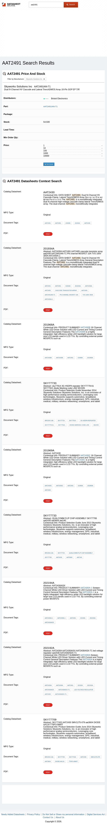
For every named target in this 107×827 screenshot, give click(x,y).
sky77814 (72, 420)
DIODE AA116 (59, 761)
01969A (80, 485)
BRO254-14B (49, 420)
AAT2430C (85, 455)
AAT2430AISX (49, 622)
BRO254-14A (49, 757)
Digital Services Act (96, 814)
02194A (82, 618)
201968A (90, 357)
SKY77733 (61, 420)
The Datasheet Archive (11, 4)
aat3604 (69, 557)
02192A (80, 685)
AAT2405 (48, 290)
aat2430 (84, 290)
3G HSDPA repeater (88, 420)
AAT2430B (85, 327)
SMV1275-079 (95, 757)
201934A (78, 286)
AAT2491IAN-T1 (50, 106)
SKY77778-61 (49, 425)
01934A (77, 223)
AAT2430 (87, 223)
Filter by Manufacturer (15, 79)
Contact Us (48, 817)
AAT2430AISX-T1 (64, 689)
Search (71, 4)
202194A (92, 618)
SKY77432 (72, 757)
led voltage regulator (83, 689)
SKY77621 (61, 425)
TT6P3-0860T (73, 761)
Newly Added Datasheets (13, 814)
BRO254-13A (49, 553)
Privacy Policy (33, 814)
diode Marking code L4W (79, 425)
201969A (90, 485)
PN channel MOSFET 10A (69, 295)
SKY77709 (61, 757)
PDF (48, 234)
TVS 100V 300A (88, 295)
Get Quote (49, 164)
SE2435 (96, 425)
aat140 (79, 557)
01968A (80, 357)
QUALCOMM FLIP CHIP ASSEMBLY (81, 553)
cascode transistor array (66, 290)
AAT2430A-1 (49, 299)
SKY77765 (48, 557)
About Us (60, 817)
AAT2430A (88, 286)
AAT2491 (48, 223)
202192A (90, 685)
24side (67, 223)
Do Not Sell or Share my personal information (63, 814)
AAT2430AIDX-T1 (61, 694)
